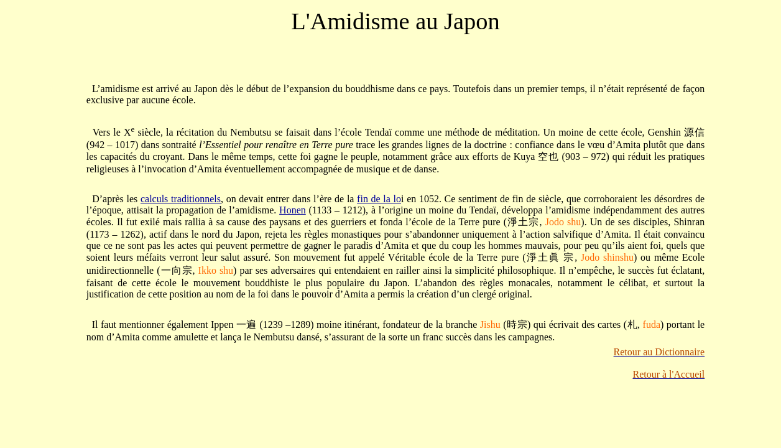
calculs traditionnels (181, 199)
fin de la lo (379, 199)
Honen (292, 210)
